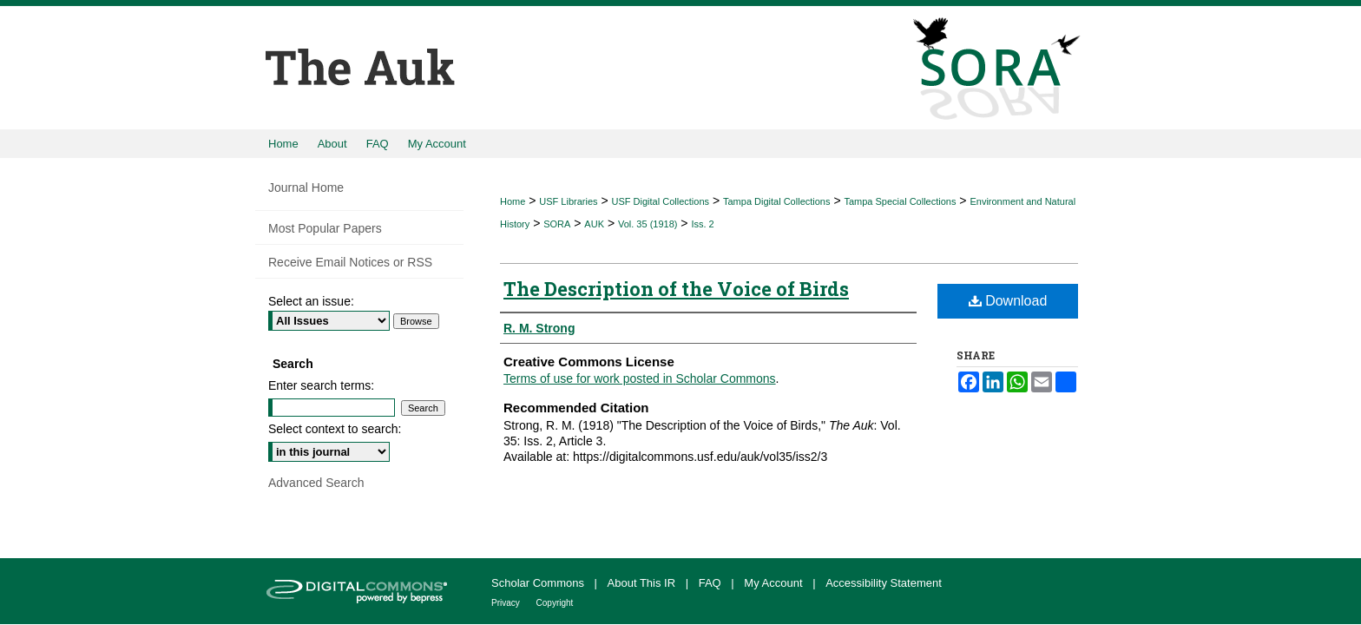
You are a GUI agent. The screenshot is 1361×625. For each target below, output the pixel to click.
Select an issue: (311, 301)
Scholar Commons (539, 582)
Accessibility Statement (883, 582)
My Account (774, 582)
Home (512, 201)
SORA (556, 224)
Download (1008, 300)
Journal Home (306, 187)
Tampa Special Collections (900, 201)
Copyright (555, 603)
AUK (594, 224)
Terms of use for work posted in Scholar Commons (639, 378)
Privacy (507, 603)
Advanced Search (316, 483)
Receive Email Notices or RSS (350, 262)
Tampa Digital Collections (777, 201)
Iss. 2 (702, 224)
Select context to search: (334, 429)
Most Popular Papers (325, 228)
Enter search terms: (321, 385)
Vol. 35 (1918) (648, 224)
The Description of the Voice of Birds (676, 288)
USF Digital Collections (660, 201)
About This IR (643, 582)
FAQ (712, 582)
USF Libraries (568, 201)
